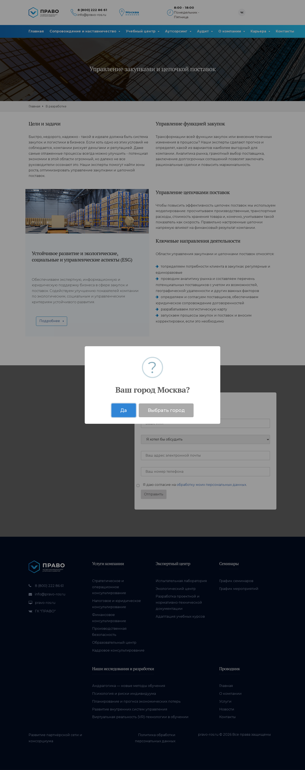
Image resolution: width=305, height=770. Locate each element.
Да (123, 410)
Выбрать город (166, 410)
